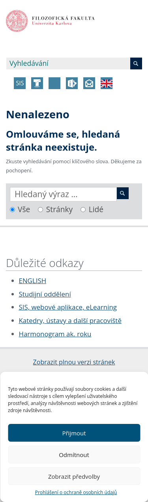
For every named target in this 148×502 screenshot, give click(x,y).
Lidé (96, 209)
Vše (24, 209)
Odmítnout (74, 455)
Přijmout (74, 433)
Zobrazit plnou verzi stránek (74, 362)
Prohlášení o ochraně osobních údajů (76, 492)
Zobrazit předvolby (74, 476)
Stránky (59, 209)
